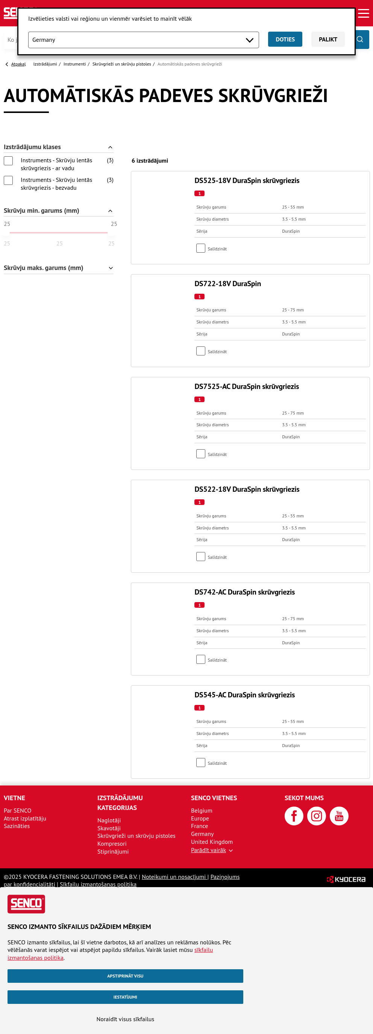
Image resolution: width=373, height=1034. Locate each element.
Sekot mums (304, 797)
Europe (200, 818)
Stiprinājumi (113, 851)
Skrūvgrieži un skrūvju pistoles (121, 64)
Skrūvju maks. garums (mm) (43, 268)
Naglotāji (109, 820)
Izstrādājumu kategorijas (120, 802)
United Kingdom (212, 841)
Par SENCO (18, 810)
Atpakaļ (18, 64)
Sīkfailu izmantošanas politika (98, 884)
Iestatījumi (125, 997)
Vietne (14, 797)
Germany (202, 833)
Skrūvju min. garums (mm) (41, 211)
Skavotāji (109, 828)
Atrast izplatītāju (25, 818)
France (199, 826)
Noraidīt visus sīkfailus (125, 1019)
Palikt (328, 39)
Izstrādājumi (45, 64)
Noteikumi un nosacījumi (174, 876)
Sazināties (17, 826)
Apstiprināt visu (125, 976)
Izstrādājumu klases (32, 147)
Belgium (201, 810)
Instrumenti (75, 64)
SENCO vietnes (214, 797)
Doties (285, 39)
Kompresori (112, 843)
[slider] (6, 232)
